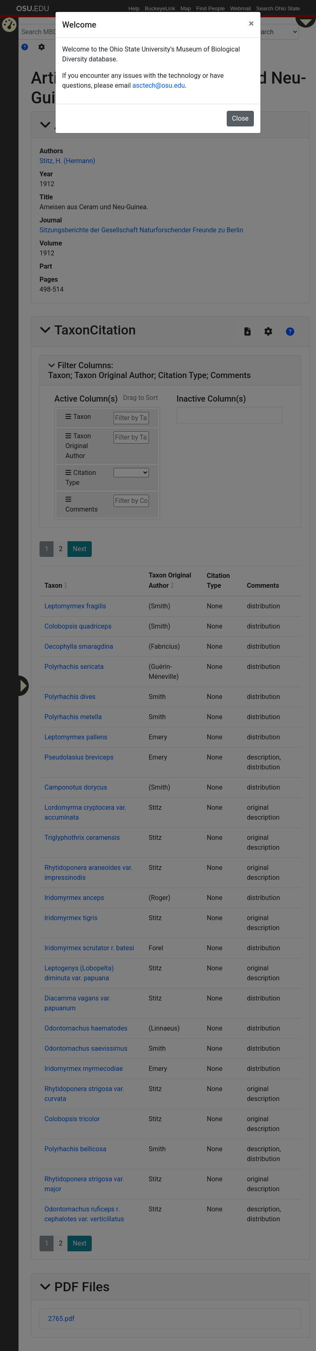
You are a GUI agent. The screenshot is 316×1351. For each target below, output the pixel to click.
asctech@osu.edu (158, 85)
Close (240, 118)
